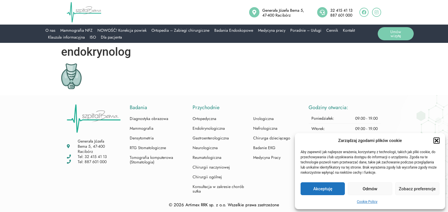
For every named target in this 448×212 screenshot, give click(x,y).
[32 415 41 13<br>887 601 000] (322, 12)
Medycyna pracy (271, 30)
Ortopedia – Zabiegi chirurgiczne (180, 30)
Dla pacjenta (111, 37)
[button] (436, 140)
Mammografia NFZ (76, 30)
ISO (93, 37)
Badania (138, 107)
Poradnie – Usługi (305, 30)
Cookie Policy (367, 202)
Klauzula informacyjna (66, 37)
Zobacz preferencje (417, 188)
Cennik (332, 30)
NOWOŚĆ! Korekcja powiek (122, 30)
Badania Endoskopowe (233, 30)
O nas (50, 30)
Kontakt (349, 30)
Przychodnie (206, 107)
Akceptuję (322, 188)
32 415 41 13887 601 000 (341, 12)
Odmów (370, 188)
